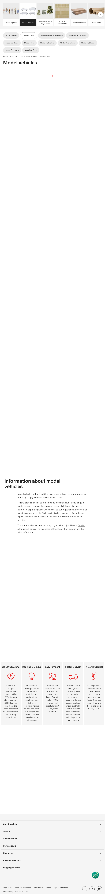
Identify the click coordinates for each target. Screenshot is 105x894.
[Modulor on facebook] (84, 889)
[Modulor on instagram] (92, 889)
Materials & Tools (16, 56)
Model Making (31, 56)
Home (5, 56)
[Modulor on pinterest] (99, 889)
